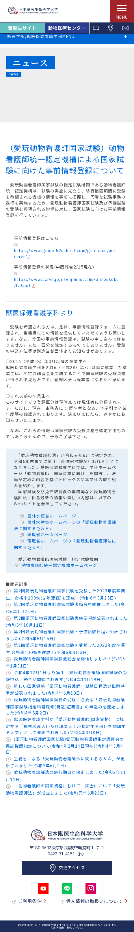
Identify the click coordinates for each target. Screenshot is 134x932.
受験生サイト (22, 28)
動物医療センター (67, 28)
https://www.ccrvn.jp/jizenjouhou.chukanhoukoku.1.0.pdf (66, 282)
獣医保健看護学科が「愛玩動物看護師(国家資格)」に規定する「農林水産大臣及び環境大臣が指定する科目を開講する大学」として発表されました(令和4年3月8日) (66, 726)
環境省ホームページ (46, 534)
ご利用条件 (32, 901)
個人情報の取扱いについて (96, 901)
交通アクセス (67, 868)
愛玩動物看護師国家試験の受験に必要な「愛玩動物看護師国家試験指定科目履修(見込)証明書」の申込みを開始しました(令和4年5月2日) (65, 706)
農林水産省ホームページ (51, 516)
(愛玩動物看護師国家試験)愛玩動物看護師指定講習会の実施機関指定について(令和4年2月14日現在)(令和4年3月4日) (65, 746)
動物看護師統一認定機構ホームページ (58, 565)
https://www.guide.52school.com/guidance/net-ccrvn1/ (66, 253)
